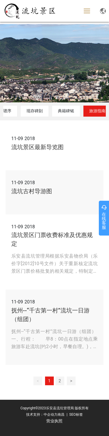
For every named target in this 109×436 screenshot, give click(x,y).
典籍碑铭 (66, 110)
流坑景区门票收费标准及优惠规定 (52, 239)
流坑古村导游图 (31, 191)
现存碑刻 (34, 110)
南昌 (61, 415)
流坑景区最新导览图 (37, 147)
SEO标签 (75, 415)
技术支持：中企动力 (42, 415)
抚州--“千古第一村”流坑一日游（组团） (50, 315)
